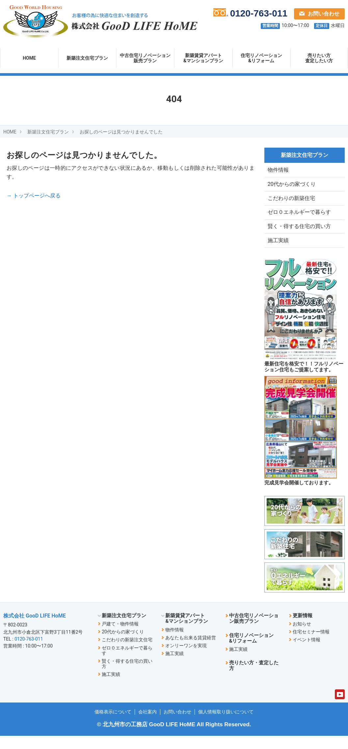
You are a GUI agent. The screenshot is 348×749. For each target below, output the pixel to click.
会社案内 (147, 725)
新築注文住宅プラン (87, 58)
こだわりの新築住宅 (291, 203)
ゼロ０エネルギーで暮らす (299, 220)
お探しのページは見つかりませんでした (121, 131)
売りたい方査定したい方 (319, 58)
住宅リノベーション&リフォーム (261, 58)
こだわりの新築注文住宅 (127, 652)
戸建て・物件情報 (120, 637)
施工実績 (278, 252)
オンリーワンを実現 (186, 658)
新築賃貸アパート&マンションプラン (203, 58)
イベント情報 (306, 652)
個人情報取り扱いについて (226, 725)
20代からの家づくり (292, 187)
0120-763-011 (28, 651)
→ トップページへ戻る (34, 195)
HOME (29, 58)
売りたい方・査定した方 (254, 678)
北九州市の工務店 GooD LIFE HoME (149, 738)
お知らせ (302, 637)
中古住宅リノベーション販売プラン (145, 58)
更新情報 (302, 629)
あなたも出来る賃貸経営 (190, 650)
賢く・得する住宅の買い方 (299, 236)
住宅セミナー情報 (311, 645)
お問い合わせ (319, 14)
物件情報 (278, 171)
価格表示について (112, 725)
